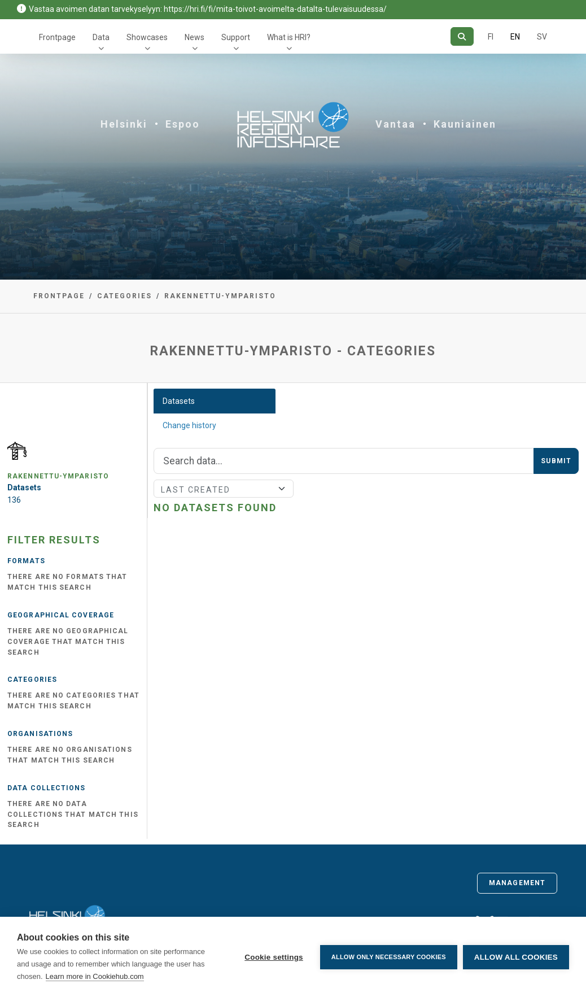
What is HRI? (289, 37)
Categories (124, 296)
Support (235, 37)
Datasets (179, 401)
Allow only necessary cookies (388, 957)
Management (517, 883)
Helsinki (123, 124)
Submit (556, 461)
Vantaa (395, 124)
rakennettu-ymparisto (220, 296)
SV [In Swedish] (542, 36)
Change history (189, 425)
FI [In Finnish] (490, 36)
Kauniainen (465, 124)
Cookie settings (273, 957)
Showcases (147, 37)
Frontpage (57, 37)
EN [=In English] (515, 36)
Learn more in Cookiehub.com (95, 976)
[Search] (462, 36)
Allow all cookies (516, 957)
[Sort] (224, 489)
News (194, 37)
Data (101, 37)
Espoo (182, 124)
